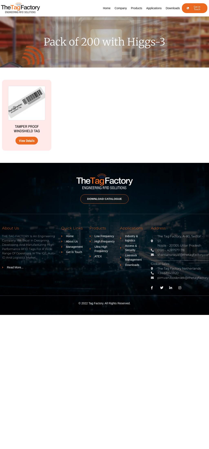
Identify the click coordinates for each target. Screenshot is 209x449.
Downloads (173, 8)
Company (121, 8)
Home (107, 8)
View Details (26, 140)
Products (136, 8)
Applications (154, 8)
